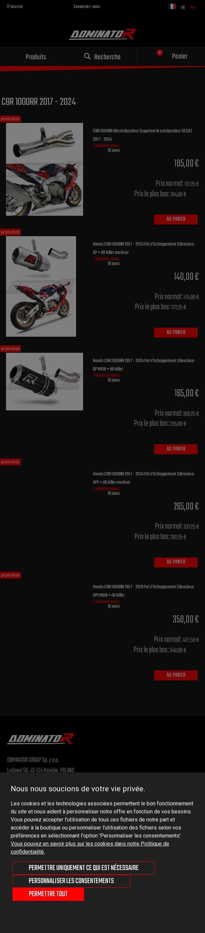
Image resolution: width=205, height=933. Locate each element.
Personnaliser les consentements (71, 881)
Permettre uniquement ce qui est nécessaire (84, 868)
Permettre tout (48, 894)
